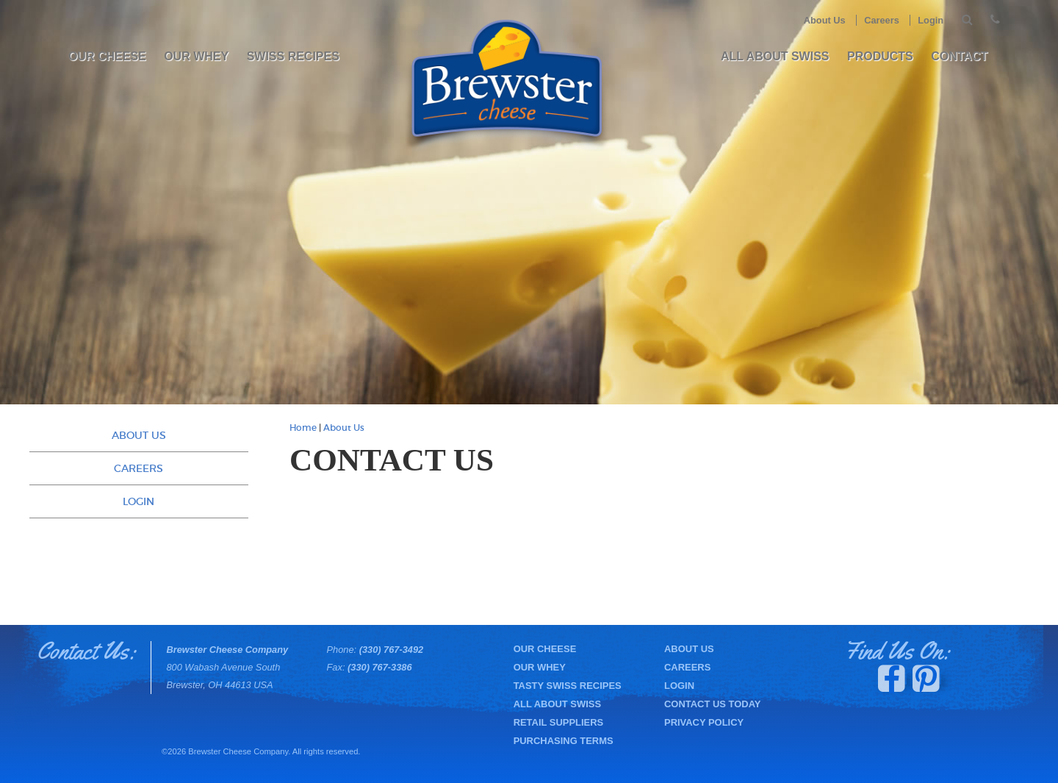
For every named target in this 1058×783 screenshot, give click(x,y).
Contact (959, 56)
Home (303, 428)
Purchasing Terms (563, 740)
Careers (881, 20)
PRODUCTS (880, 56)
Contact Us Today (712, 703)
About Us (825, 20)
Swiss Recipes (293, 56)
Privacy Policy (704, 722)
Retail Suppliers (559, 722)
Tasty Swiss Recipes (568, 685)
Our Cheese (107, 56)
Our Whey (196, 56)
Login (930, 20)
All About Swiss (775, 56)
